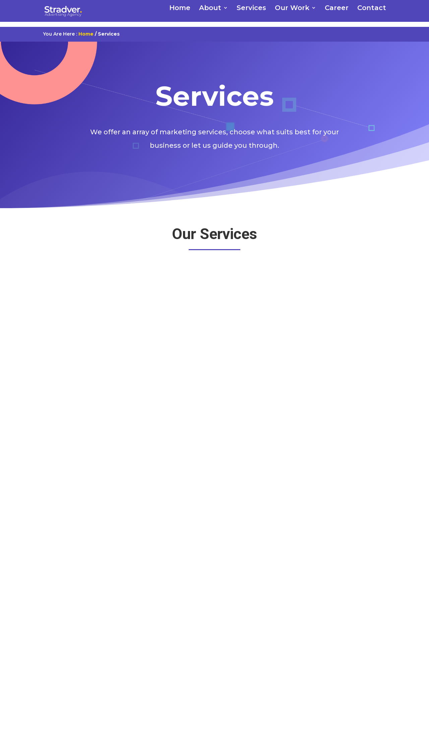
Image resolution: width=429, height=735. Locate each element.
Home (179, 8)
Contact (371, 8)
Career (337, 8)
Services (251, 8)
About (210, 8)
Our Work (292, 8)
